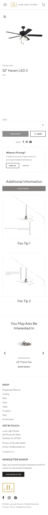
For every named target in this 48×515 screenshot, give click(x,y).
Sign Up (12, 165)
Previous (4, 353)
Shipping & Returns (11, 389)
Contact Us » (8, 451)
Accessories (8, 419)
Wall (4, 398)
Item (4, 120)
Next (43, 353)
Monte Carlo (7, 65)
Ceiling (5, 394)
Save (38, 134)
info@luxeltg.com (17, 446)
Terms (12, 507)
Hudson (28, 507)
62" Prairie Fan (24, 361)
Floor (4, 402)
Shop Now (24, 366)
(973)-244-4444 (17, 443)
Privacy (5, 507)
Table (5, 406)
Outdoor (6, 410)
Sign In (26, 165)
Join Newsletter (13, 474)
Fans (4, 415)
